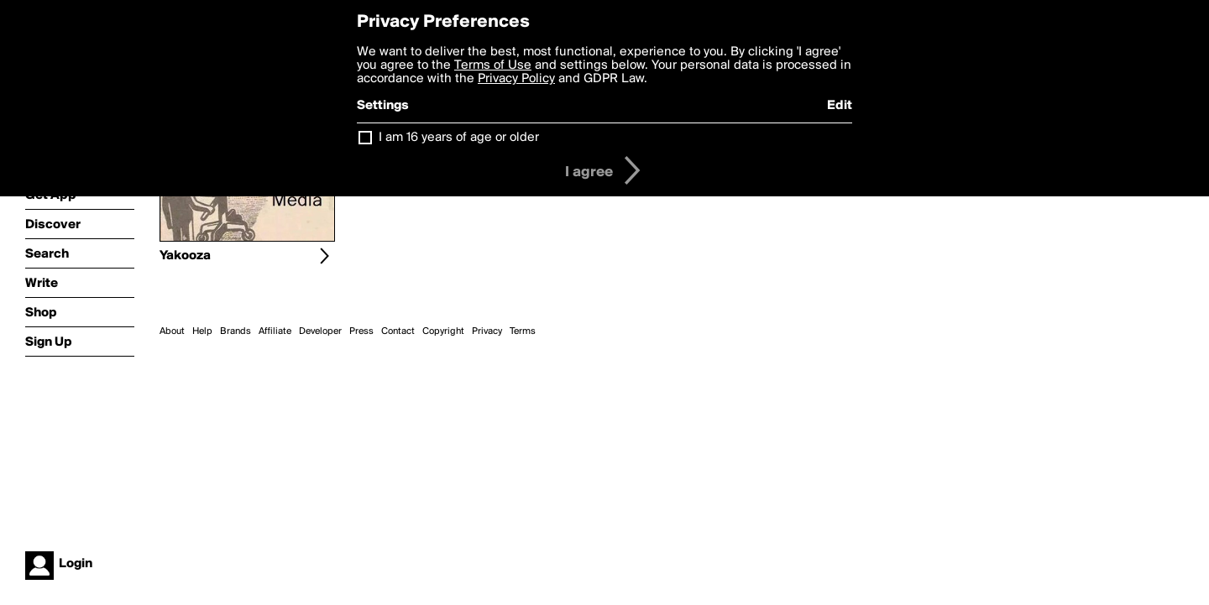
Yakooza (185, 256)
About (172, 331)
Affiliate (275, 331)
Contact (398, 331)
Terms (523, 331)
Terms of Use (492, 65)
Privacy (487, 331)
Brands (235, 331)
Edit (839, 105)
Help (202, 331)
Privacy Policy (516, 79)
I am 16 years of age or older (459, 137)
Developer (320, 331)
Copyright (443, 331)
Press (361, 331)
